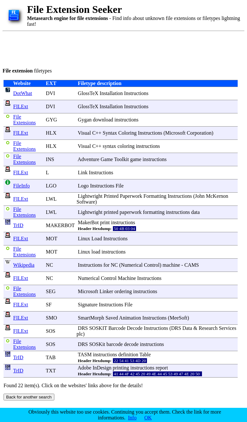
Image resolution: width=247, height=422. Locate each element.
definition (128, 354)
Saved (111, 318)
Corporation (199, 133)
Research (208, 328)
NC (49, 265)
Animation (130, 318)
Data (187, 328)
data (195, 212)
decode (131, 344)
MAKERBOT (60, 225)
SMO (51, 318)
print (105, 222)
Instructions (136, 93)
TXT (51, 370)
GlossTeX (88, 93)
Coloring (127, 133)
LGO (51, 185)
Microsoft (175, 133)
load (95, 251)
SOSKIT (98, 328)
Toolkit (121, 159)
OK (148, 417)
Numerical (132, 265)
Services (227, 328)
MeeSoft (178, 318)
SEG (51, 291)
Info (132, 417)
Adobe (84, 367)
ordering (123, 291)
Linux (84, 238)
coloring (125, 146)
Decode (134, 328)
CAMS (191, 265)
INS (50, 159)
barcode (114, 344)
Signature (87, 304)
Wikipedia (23, 265)
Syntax (110, 133)
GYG (51, 119)
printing (121, 367)
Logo (83, 185)
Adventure (88, 159)
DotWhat (22, 93)
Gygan (85, 119)
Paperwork (131, 196)
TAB (51, 357)
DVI (50, 93)
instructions (126, 119)
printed (111, 212)
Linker (106, 291)
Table (145, 354)
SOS (50, 331)
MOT (51, 238)
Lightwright (90, 196)
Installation (111, 93)
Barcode (116, 328)
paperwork (131, 212)
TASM (85, 354)
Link (82, 172)
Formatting (154, 196)
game (136, 159)
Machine (127, 278)
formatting (154, 212)
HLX (51, 133)
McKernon (217, 196)
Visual (84, 133)
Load (96, 238)
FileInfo (21, 185)
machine (171, 265)
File (119, 185)
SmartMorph (91, 318)
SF (49, 304)
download (103, 119)
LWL (51, 199)
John (200, 196)
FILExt (20, 106)
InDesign (102, 367)
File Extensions (24, 119)
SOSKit (97, 344)
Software (86, 202)
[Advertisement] (120, 48)
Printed (111, 196)
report (162, 367)
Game (107, 159)
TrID (18, 225)
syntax (109, 146)
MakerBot (88, 222)
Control (152, 265)
